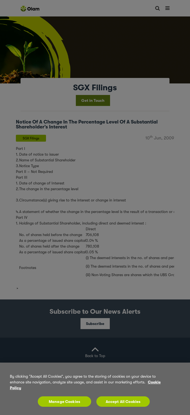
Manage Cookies (64, 401)
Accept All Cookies (123, 401)
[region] (95, 389)
